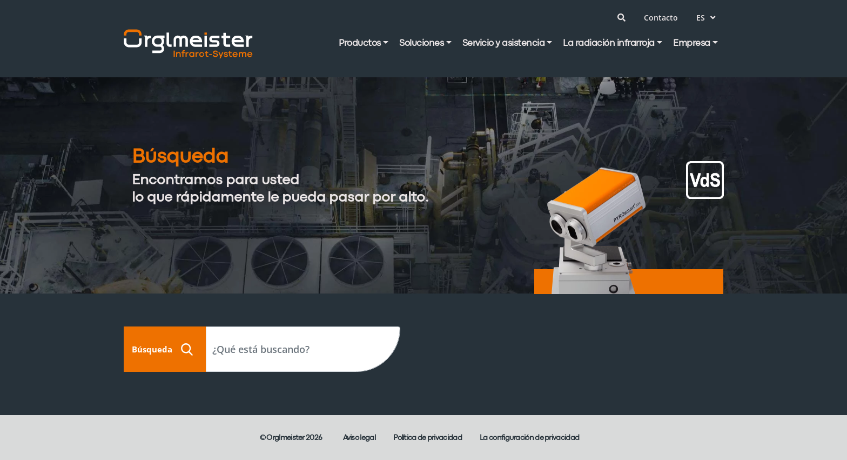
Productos (360, 43)
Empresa (691, 43)
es (705, 17)
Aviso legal (359, 438)
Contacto (661, 17)
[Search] (303, 349)
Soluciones (421, 43)
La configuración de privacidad (529, 438)
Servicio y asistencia (503, 43)
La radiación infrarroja (609, 43)
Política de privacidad (427, 438)
